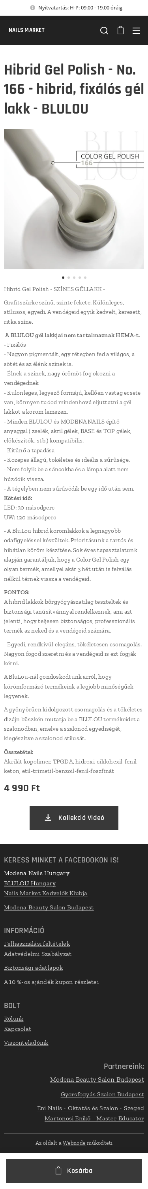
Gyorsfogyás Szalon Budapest (102, 1094)
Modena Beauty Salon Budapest (49, 907)
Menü (136, 30)
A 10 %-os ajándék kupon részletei (51, 982)
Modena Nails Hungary (36, 873)
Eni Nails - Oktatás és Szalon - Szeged (90, 1108)
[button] (104, 30)
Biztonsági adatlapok (33, 968)
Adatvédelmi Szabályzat (37, 954)
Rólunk (13, 1018)
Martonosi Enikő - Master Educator (94, 1118)
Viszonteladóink (26, 1042)
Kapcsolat (17, 1028)
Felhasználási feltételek (37, 943)
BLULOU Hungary (30, 883)
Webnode (74, 1143)
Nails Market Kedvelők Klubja (46, 893)
